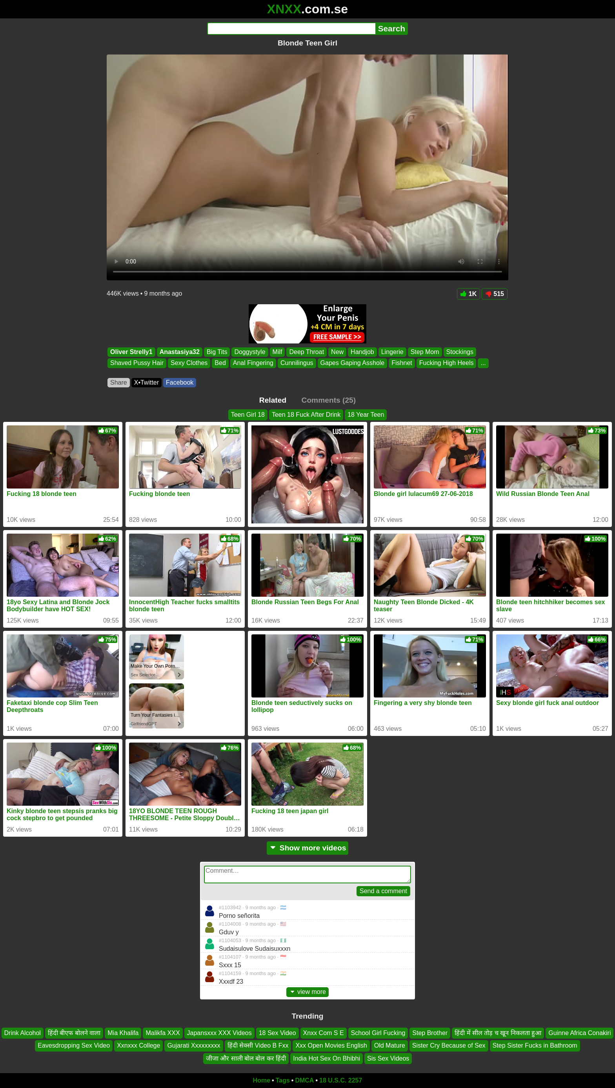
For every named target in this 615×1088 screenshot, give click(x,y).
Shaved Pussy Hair (137, 363)
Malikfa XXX (163, 1033)
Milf (277, 352)
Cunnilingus (296, 363)
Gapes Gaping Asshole (352, 363)
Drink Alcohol (22, 1033)
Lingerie (392, 352)
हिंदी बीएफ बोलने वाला (74, 1033)
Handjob (362, 352)
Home (261, 1080)
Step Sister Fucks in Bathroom (535, 1045)
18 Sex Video (277, 1033)
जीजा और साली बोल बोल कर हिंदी (246, 1058)
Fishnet (401, 363)
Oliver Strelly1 (131, 352)
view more (307, 991)
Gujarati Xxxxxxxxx (193, 1045)
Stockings (459, 352)
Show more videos (307, 848)
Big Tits (217, 352)
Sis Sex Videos (388, 1058)
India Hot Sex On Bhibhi (326, 1058)
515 (494, 294)
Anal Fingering (253, 363)
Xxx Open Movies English (331, 1045)
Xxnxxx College (138, 1045)
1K (468, 294)
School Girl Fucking (378, 1033)
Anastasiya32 (180, 352)
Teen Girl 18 (248, 414)
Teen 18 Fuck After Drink (306, 414)
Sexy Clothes (189, 363)
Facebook (179, 382)
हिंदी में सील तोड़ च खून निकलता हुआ (498, 1033)
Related (272, 400)
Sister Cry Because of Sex (449, 1045)
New (337, 352)
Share (118, 382)
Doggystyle (249, 352)
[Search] (291, 28)
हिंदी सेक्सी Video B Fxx (258, 1045)
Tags (283, 1080)
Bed (220, 363)
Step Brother (430, 1033)
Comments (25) (329, 400)
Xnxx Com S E (323, 1033)
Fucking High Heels (446, 363)
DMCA (304, 1080)
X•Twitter (146, 382)
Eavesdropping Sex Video (74, 1045)
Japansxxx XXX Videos (219, 1033)
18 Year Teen (366, 414)
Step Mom (425, 352)
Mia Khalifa (122, 1033)
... (483, 363)
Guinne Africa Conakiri (579, 1033)
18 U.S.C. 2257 (340, 1080)
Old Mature (389, 1045)
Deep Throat (306, 352)
